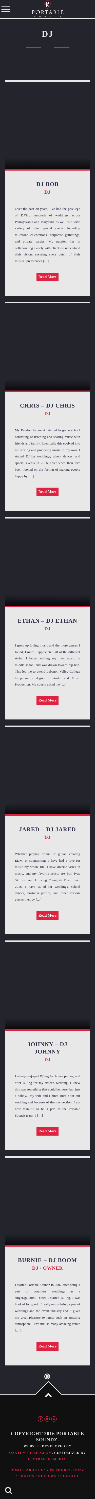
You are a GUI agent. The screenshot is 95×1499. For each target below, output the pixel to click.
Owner (53, 1268)
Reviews (47, 1476)
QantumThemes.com (30, 1453)
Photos (26, 1476)
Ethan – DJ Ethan (47, 621)
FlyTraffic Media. (47, 1459)
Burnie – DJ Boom (47, 1260)
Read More (48, 277)
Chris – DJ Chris (47, 405)
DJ (47, 192)
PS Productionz (67, 1470)
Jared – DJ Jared (47, 829)
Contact (69, 1476)
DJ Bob (47, 184)
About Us (36, 1470)
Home (16, 1470)
